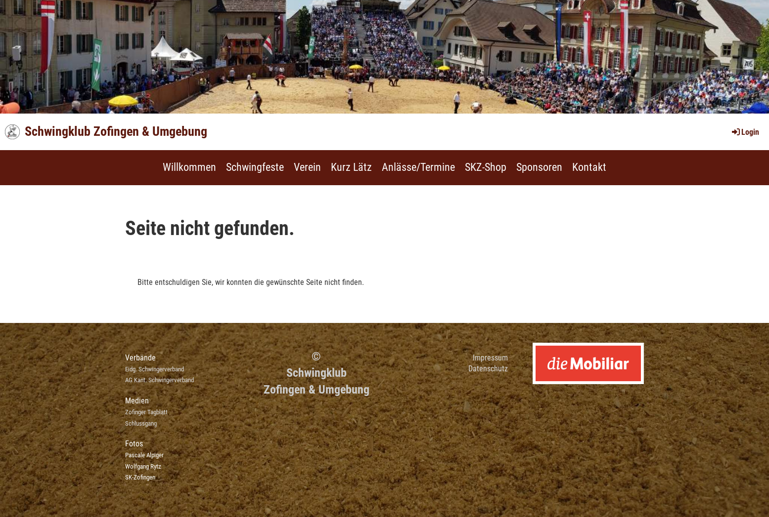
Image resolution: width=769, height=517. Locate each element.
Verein (307, 167)
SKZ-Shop (485, 167)
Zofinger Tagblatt (146, 412)
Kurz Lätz (351, 167)
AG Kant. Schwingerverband (159, 380)
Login (744, 132)
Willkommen (189, 167)
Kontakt (589, 167)
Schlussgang (141, 423)
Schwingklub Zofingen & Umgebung (116, 131)
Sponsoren (539, 167)
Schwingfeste (255, 167)
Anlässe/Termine (418, 167)
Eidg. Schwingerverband (154, 369)
